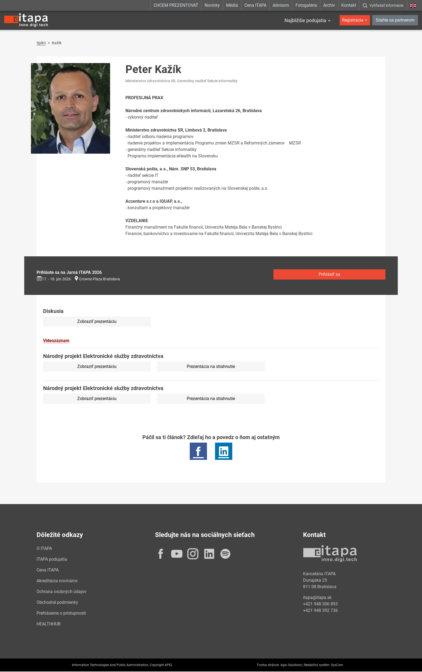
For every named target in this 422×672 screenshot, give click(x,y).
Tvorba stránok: (268, 665)
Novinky (212, 5)
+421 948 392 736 (320, 611)
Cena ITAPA (255, 5)
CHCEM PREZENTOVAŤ (176, 5)
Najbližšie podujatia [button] (305, 20)
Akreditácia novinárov (57, 581)
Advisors (281, 5)
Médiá (232, 5)
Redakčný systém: (317, 665)
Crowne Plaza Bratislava (99, 279)
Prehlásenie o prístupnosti (61, 613)
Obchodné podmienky (57, 602)
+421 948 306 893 (320, 604)
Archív (329, 5)
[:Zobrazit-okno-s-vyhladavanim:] (383, 5)
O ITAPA (44, 549)
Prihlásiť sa (329, 274)
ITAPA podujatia (52, 559)
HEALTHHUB (49, 624)
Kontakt (348, 5)
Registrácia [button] (352, 20)
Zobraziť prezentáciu (97, 322)
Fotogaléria (306, 5)
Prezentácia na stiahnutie (211, 367)
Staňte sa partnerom (395, 20)
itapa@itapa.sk (317, 598)
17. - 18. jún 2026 (54, 279)
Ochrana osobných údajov (61, 592)
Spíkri (41, 43)
